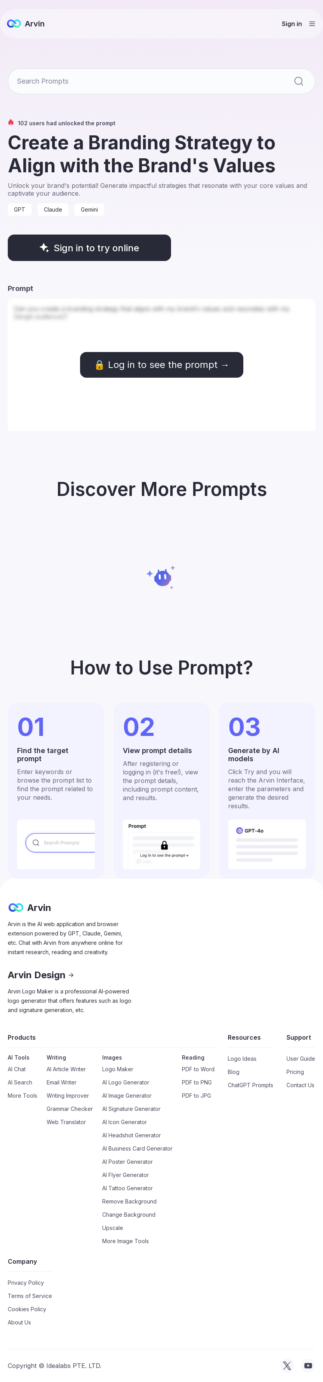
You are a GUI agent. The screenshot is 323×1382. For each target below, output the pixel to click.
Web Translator (66, 1122)
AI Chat (17, 1069)
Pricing (295, 1071)
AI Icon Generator (124, 1122)
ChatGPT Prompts (250, 1085)
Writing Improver (68, 1095)
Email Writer (62, 1082)
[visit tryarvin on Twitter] (287, 1365)
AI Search (20, 1082)
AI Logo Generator (125, 1082)
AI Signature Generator (131, 1108)
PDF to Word (198, 1069)
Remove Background (129, 1201)
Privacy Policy (26, 1282)
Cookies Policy (27, 1309)
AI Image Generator (127, 1095)
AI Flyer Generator (125, 1175)
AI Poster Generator (127, 1161)
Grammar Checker (70, 1108)
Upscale (112, 1227)
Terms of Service (30, 1296)
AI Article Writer (66, 1069)
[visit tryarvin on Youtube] (308, 1365)
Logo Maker (117, 1069)
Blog (233, 1071)
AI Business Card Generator (137, 1148)
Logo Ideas (242, 1058)
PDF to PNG (197, 1082)
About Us (19, 1322)
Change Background (128, 1214)
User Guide (300, 1058)
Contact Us (300, 1085)
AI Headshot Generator (131, 1135)
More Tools (22, 1095)
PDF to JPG (196, 1095)
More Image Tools (125, 1241)
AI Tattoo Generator (127, 1188)
